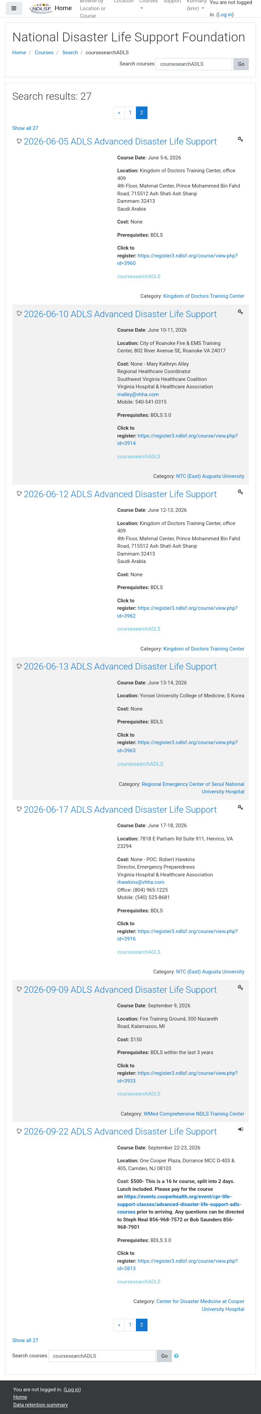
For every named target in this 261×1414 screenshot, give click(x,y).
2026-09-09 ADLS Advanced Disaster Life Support (120, 990)
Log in (225, 15)
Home (19, 53)
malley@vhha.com (138, 394)
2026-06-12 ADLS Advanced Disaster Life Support (120, 494)
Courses (44, 53)
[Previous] (119, 112)
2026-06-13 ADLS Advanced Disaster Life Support (120, 666)
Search (70, 53)
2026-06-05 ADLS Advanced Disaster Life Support (120, 141)
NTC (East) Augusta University (210, 476)
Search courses (137, 64)
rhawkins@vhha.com (140, 882)
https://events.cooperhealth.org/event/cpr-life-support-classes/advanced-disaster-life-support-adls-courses (179, 1204)
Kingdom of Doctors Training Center (203, 296)
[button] (177, 1356)
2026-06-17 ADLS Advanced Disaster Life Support (120, 810)
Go (241, 64)
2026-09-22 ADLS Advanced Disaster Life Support (120, 1131)
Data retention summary (40, 1405)
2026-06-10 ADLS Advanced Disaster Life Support (120, 314)
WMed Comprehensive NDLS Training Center (194, 1114)
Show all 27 (25, 128)
